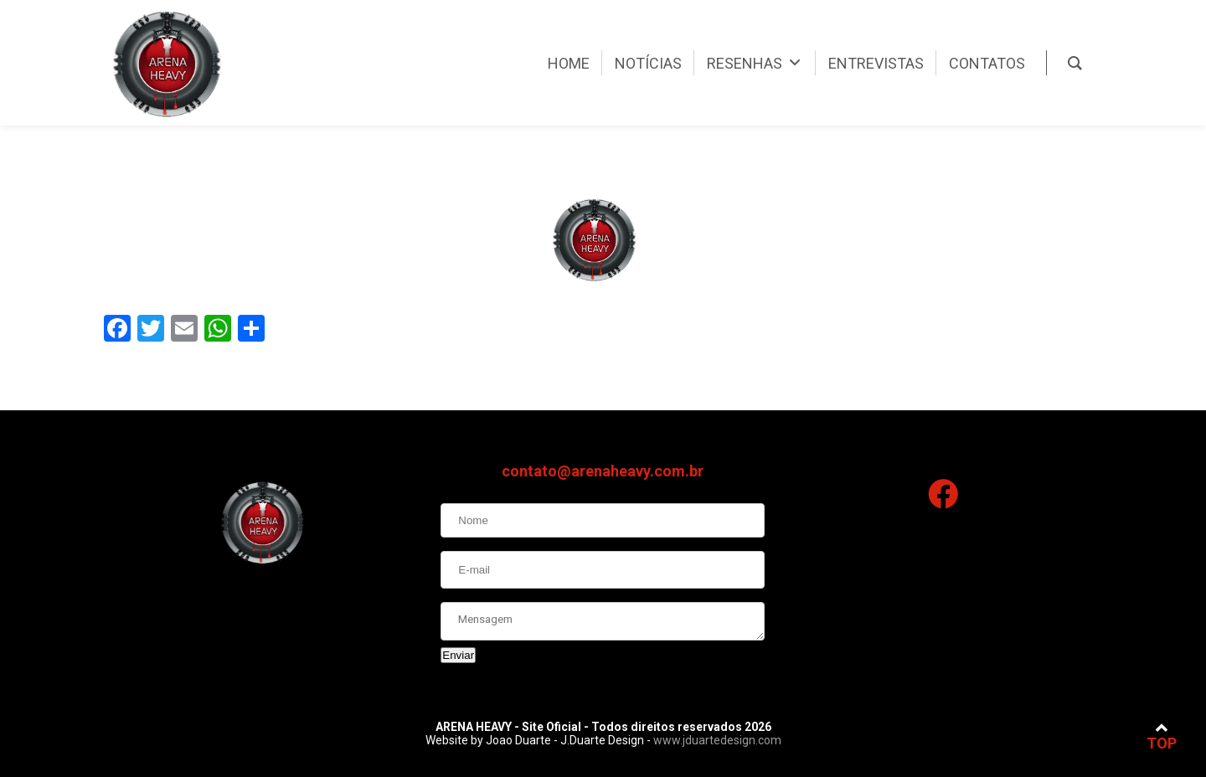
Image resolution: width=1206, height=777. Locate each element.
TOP (1162, 736)
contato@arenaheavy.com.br (603, 473)
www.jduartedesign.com (717, 740)
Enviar (458, 657)
